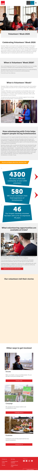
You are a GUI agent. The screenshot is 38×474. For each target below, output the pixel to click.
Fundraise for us (19, 444)
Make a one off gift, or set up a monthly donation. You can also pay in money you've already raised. (19, 375)
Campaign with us (19, 412)
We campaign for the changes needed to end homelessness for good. (16, 407)
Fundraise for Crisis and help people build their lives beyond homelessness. (17, 439)
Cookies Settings (30, 469)
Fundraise (9, 435)
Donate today (19, 380)
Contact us (4, 459)
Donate (32, 3)
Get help (28, 3)
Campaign (9, 403)
